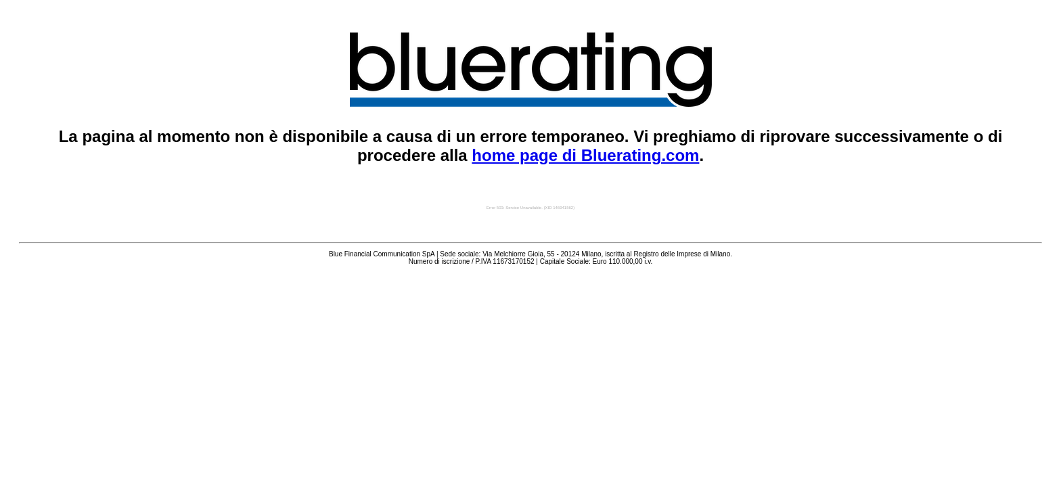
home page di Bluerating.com (585, 155)
